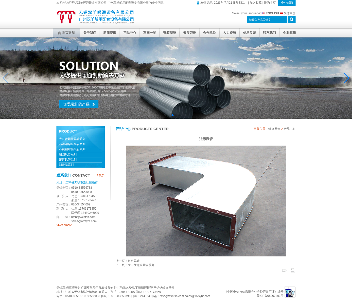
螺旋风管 (274, 129)
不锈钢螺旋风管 (164, 287)
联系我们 (269, 32)
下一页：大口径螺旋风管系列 (135, 265)
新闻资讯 (109, 32)
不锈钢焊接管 (144, 287)
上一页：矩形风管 (128, 261)
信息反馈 (249, 32)
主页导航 (66, 32)
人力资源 (229, 32)
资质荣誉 (189, 32)
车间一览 (149, 32)
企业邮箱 (289, 32)
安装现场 (169, 32)
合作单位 (209, 32)
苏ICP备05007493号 (270, 296)
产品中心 (129, 32)
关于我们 (89, 32)
